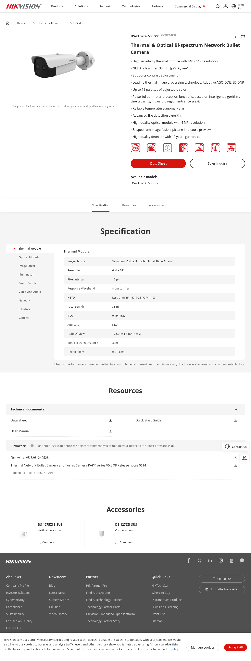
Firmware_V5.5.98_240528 (30, 457)
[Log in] (225, 6)
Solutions (81, 6)
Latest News (57, 593)
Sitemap (157, 621)
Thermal (22, 23)
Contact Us (13, 628)
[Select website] (237, 6)
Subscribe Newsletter (222, 589)
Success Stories (59, 600)
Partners (157, 6)
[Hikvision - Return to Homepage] (24, 6)
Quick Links (161, 576)
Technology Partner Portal (103, 607)
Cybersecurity (15, 600)
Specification (100, 205)
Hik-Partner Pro (96, 585)
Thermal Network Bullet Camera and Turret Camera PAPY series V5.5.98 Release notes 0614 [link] (78, 465)
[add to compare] (233, 36)
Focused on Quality (19, 621)
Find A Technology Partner (104, 600)
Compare (48, 542)
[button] (30, 23)
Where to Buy (161, 593)
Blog (52, 585)
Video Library (58, 614)
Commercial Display (188, 6)
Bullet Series (76, 23)
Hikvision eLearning (165, 607)
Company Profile (17, 585)
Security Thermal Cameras (47, 23)
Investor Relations (18, 593)
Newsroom (57, 576)
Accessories (157, 205)
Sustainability (15, 614)
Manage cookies (203, 647)
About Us (13, 576)
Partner (92, 576)
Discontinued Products (167, 600)
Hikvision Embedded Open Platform (110, 614)
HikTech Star (160, 585)
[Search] (217, 6)
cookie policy (170, 649)
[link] (55, 420)
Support (104, 6)
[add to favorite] (241, 36)
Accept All (235, 647)
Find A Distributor (98, 593)
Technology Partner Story (103, 621)
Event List (158, 614)
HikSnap (54, 607)
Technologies (131, 6)
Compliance (14, 607)
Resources (129, 205)
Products (57, 6)
